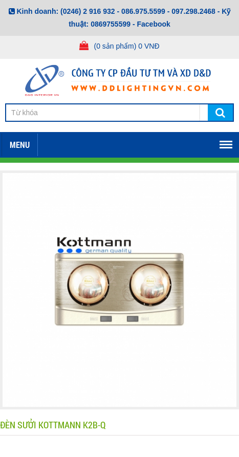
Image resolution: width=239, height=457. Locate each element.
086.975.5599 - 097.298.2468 (168, 11)
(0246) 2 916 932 (87, 11)
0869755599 (111, 24)
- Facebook (151, 24)
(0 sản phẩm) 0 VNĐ (126, 46)
